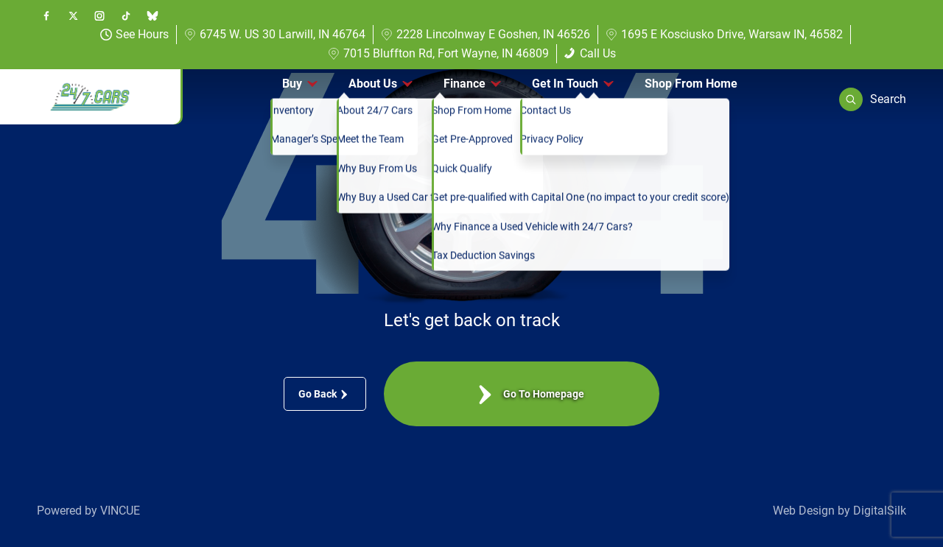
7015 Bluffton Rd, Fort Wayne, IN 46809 (438, 53)
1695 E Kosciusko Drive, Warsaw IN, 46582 (724, 34)
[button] (872, 99)
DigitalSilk (879, 511)
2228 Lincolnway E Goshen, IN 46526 (485, 34)
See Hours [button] (134, 34)
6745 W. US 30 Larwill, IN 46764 (274, 34)
